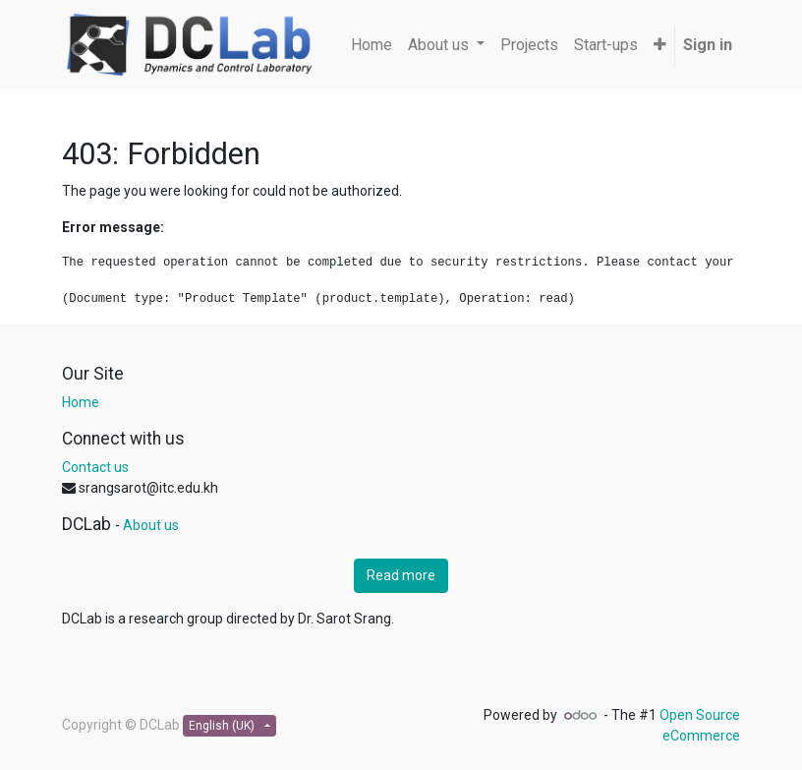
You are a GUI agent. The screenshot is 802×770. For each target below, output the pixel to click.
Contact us (95, 467)
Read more (401, 575)
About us (151, 525)
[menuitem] (371, 45)
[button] (660, 45)
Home (80, 402)
